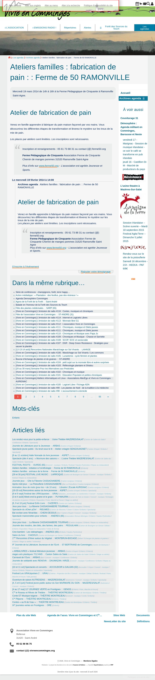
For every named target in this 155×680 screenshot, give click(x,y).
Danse (14, 570)
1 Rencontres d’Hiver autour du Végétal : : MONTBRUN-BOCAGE (44, 538)
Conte (84, 596)
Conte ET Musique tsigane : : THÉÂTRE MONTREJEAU (39, 596)
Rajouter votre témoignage (96, 271)
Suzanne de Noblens (79, 665)
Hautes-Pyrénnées (83, 465)
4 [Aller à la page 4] (42, 396)
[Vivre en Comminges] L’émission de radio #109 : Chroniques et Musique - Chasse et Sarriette (60, 337)
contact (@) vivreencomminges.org (35, 650)
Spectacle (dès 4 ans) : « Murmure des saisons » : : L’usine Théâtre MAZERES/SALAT (53, 458)
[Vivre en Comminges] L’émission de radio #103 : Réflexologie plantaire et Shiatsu (54, 365)
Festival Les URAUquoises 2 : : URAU (30, 573)
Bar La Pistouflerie (70, 484)
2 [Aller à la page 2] (26, 396)
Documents (118, 615)
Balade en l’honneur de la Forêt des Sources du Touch (41, 305)
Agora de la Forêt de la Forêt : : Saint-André (36, 301)
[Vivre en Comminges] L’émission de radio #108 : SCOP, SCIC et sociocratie (52, 340)
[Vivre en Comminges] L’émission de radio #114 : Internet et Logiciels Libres (51, 317)
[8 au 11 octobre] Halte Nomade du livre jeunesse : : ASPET (40, 455)
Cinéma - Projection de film (60, 573)
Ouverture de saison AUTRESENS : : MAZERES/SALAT (38, 580)
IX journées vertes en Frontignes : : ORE (32, 605)
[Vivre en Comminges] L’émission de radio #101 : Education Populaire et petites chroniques (59, 375)
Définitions (146, 621)
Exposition (41, 500)
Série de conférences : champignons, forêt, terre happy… (43, 292)
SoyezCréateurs (98, 665)
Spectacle (33, 443)
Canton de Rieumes (58, 510)
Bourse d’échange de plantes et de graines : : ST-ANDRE (43, 359)
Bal (59, 513)
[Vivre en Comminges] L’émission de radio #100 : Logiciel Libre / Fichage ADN (52, 384)
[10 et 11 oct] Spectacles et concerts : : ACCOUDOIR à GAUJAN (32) (45, 567)
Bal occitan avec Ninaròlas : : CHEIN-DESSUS (34, 513)
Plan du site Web (19, 615)
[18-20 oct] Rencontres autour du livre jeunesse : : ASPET (39, 490)
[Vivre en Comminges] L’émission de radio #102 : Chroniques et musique (50, 372)
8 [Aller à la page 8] (75, 396)
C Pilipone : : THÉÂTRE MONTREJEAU (31, 599)
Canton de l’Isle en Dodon (79, 497)
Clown (69, 510)
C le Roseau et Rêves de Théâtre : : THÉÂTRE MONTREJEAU (42, 592)
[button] (130, 4)
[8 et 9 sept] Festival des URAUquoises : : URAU (35, 493)
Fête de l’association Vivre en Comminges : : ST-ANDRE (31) (45, 314)
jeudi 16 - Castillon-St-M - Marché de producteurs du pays (135, 165)
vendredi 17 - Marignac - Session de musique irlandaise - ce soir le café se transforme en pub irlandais (135, 148)
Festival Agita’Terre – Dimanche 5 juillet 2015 (134, 237)
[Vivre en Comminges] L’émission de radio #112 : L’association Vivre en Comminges (55, 324)
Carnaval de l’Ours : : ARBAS (26, 557)
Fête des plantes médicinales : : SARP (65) (36, 308)
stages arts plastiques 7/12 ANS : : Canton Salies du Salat (39, 554)
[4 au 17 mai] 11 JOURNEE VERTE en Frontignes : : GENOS (41, 589)
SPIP (111, 665)
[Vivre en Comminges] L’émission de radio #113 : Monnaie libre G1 (47, 321)
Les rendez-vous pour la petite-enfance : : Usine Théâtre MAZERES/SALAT (48, 439)
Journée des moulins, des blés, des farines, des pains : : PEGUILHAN (45, 525)
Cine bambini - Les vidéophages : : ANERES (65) (35, 532)
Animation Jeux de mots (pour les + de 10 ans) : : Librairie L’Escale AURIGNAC (49, 487)
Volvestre (36, 542)
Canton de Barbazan (101, 545)
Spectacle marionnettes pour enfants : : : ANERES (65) (38, 516)
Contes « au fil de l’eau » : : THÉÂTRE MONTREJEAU (38, 602)
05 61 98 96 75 (24, 644)
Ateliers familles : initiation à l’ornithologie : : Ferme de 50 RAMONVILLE (46, 468)
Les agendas (18, 58)
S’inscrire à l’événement (25, 266)
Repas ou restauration (99, 465)
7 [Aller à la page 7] (67, 396)
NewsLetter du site (142, 615)
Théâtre (103, 593)
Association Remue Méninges (76, 516)
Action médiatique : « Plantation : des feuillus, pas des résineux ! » (47, 295)
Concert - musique (53, 465)
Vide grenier (31, 577)
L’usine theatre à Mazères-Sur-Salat (131, 188)
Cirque (90, 567)
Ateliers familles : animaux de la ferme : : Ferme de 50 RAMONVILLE (45, 471)
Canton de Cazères (66, 503)
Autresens (70, 580)
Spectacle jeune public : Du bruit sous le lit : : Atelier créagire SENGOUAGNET (49, 449)
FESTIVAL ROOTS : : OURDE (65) (28, 465)
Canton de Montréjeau (82, 593)
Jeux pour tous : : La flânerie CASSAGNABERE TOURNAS (40, 506)
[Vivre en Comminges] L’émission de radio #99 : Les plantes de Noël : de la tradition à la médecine (62, 388)
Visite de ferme (52, 529)
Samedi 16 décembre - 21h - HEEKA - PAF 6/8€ (135, 265)
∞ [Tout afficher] (108, 396)
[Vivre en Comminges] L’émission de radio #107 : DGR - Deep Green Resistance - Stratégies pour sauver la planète (62, 344)
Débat (107, 526)
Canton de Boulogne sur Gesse (76, 475)
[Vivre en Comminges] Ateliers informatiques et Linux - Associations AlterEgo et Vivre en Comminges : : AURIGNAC (64, 380)
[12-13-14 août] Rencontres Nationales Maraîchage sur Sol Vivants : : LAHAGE (53, 349)
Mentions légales (90, 661)
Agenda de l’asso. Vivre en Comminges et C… (62, 615)
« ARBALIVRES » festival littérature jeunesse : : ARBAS (38, 551)
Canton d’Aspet (67, 446)
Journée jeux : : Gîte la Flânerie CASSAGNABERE (36, 481)
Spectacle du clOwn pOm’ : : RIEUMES (30, 509)
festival (71, 465)
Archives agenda (33, 58)
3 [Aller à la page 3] (34, 396)
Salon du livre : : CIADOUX (25, 535)
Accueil (125, 92)
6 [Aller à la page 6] (58, 396)
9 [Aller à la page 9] (83, 396)
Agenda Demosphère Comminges (32, 298)
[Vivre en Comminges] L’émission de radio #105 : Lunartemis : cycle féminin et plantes (56, 356)
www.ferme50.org (49, 165)
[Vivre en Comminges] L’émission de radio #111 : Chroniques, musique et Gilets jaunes (57, 327)
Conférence (16, 443)
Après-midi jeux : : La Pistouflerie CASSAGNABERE (37, 484)
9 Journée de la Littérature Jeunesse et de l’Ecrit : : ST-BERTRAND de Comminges (52, 544)
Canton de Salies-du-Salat (95, 439)
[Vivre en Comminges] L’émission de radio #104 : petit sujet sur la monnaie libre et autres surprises (62, 362)
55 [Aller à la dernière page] (100, 396)
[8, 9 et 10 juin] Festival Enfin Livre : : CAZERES (35, 503)
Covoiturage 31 (129, 118)
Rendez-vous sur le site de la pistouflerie (134, 255)
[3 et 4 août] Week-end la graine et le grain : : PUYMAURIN (40, 497)
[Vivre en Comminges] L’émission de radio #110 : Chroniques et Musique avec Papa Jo (57, 333)
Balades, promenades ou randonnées (74, 494)
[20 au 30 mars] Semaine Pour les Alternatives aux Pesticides (45, 368)
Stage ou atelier (71, 500)
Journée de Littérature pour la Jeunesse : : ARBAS (36, 446)
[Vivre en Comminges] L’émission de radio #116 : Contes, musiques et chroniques (54, 311)
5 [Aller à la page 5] (50, 396)
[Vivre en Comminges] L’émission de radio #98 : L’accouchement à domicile (51, 391)
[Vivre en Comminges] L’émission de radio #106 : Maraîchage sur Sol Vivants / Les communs (60, 352)
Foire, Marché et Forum (55, 500)
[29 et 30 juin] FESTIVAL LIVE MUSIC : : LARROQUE (37, 474)
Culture (76, 510)
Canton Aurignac (67, 481)
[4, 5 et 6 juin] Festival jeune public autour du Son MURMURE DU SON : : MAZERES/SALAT (56, 583)
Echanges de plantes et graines (96, 538)
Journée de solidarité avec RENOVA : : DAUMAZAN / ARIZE (40, 560)
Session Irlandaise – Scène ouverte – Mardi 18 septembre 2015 (135, 226)
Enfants (16, 418)
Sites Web (100, 615)
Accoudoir (83, 567)
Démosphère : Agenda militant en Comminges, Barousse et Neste (131, 129)
